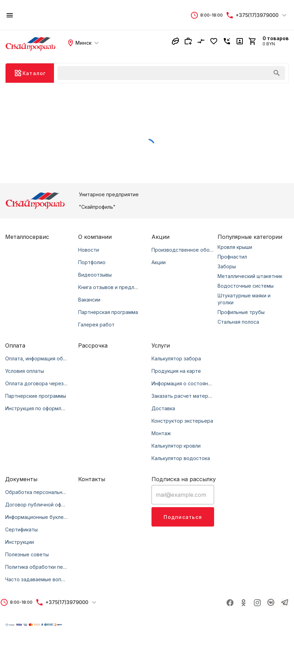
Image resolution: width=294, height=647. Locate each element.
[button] (206, 15)
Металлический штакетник (250, 276)
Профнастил (232, 257)
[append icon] (277, 73)
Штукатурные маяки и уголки (244, 299)
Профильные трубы (241, 312)
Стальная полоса (238, 322)
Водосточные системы (246, 286)
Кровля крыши (235, 247)
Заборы (227, 266)
